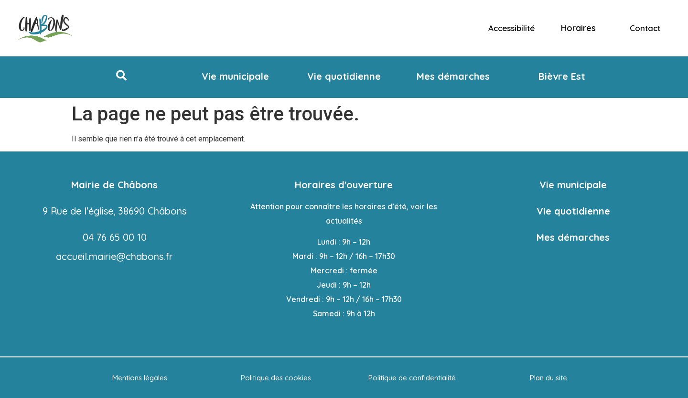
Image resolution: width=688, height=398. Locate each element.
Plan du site (548, 377)
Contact (645, 28)
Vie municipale (573, 185)
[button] (121, 75)
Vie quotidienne (573, 211)
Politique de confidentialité (412, 377)
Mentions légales (139, 377)
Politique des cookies (276, 377)
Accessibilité (511, 28)
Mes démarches (573, 237)
